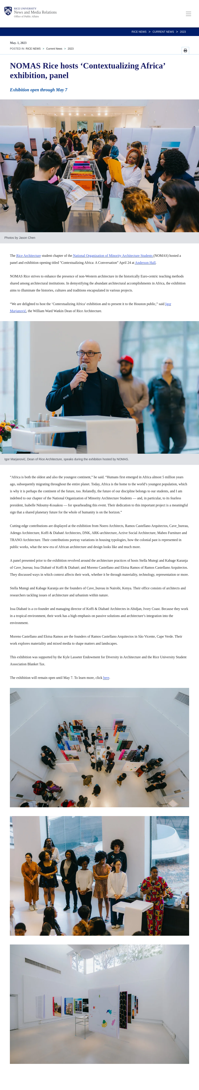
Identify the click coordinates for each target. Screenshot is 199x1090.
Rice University (25, 8)
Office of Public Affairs (26, 16)
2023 (183, 31)
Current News (163, 31)
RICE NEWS (139, 31)
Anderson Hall (145, 262)
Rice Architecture (28, 255)
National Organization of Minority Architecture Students (113, 255)
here (106, 678)
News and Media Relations (35, 12)
